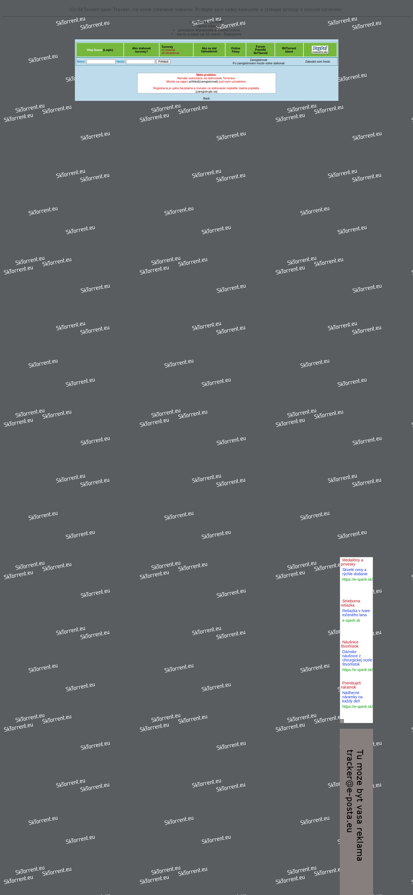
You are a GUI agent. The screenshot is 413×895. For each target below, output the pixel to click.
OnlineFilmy (235, 50)
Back (206, 98)
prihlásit (194, 81)
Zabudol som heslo (317, 61)
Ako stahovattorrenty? (141, 50)
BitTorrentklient (289, 50)
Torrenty (167, 46)
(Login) (108, 50)
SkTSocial (261, 53)
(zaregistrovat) (208, 81)
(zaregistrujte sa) (206, 91)
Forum (260, 46)
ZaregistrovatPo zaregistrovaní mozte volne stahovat (259, 61)
